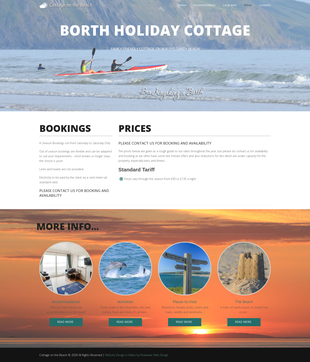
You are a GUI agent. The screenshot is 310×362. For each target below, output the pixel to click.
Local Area (229, 5)
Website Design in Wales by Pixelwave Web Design (136, 355)
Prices (248, 5)
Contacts (265, 5)
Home (182, 5)
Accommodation (204, 5)
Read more (65, 322)
